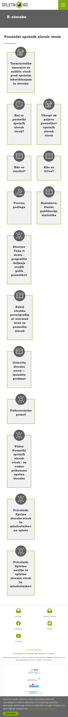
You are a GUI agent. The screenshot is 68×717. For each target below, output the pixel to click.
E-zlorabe (16, 16)
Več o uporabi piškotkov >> (43, 708)
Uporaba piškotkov (34, 650)
